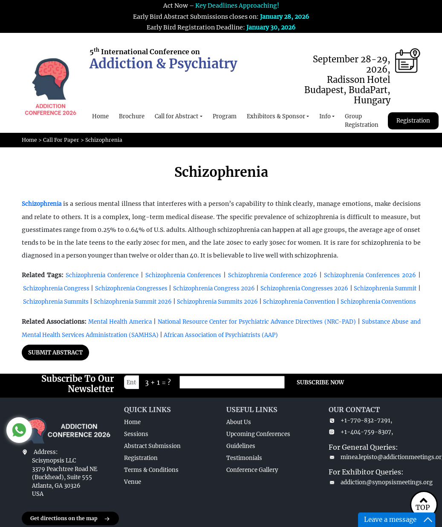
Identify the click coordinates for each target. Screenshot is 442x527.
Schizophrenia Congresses (131, 288)
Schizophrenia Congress (56, 288)
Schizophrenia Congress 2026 (215, 288)
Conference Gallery (252, 470)
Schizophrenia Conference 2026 (272, 275)
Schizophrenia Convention (299, 301)
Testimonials (244, 458)
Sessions (136, 434)
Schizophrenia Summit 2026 (133, 301)
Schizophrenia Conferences (183, 275)
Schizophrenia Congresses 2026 (305, 288)
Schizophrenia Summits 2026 (217, 301)
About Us (238, 422)
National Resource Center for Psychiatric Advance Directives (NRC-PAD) (257, 321)
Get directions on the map (70, 519)
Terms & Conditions (151, 470)
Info (325, 116)
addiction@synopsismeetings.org (375, 482)
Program (225, 116)
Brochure (131, 116)
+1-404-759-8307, (361, 432)
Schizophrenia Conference (102, 275)
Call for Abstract (176, 116)
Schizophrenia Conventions (378, 301)
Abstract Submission (152, 446)
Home (100, 116)
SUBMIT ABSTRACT (55, 352)
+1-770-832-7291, (360, 420)
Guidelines (240, 446)
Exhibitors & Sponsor (276, 116)
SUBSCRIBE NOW (320, 382)
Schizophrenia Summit (385, 288)
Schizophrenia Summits (56, 301)
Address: (46, 452)
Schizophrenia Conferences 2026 (370, 275)
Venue (132, 482)
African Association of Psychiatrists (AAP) (221, 335)
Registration (413, 120)
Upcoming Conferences (258, 434)
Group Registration (361, 121)
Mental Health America (120, 321)
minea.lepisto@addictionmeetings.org (375, 457)
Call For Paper (61, 140)
